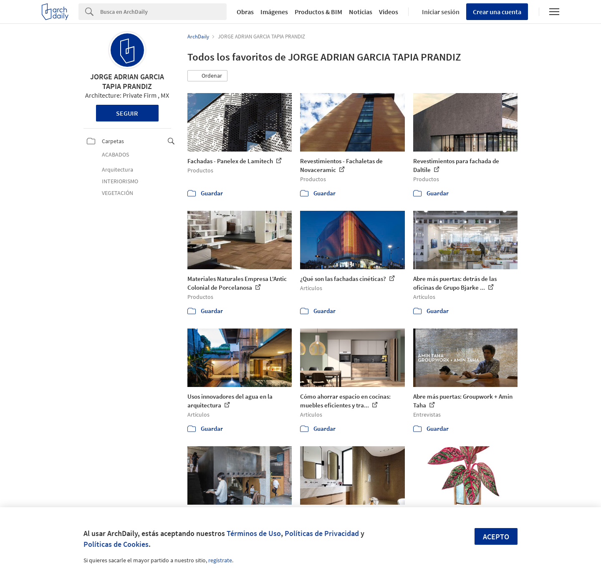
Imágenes (274, 11)
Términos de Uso (254, 533)
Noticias (360, 11)
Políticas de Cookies (116, 544)
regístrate (220, 560)
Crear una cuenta (497, 12)
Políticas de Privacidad (322, 533)
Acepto (496, 536)
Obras (245, 11)
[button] (207, 76)
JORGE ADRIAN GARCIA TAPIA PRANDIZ (127, 81)
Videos (388, 11)
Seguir (127, 113)
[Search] (163, 11)
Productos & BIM (318, 11)
